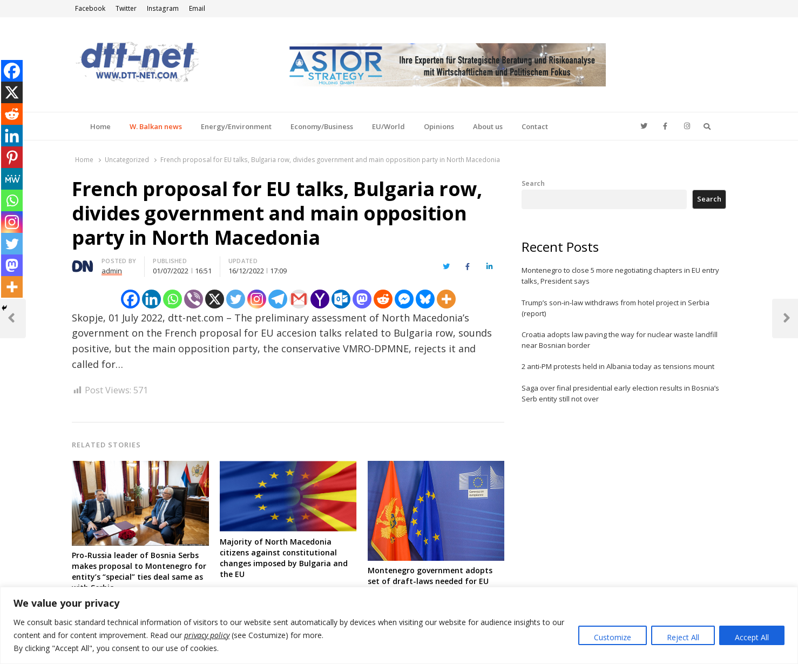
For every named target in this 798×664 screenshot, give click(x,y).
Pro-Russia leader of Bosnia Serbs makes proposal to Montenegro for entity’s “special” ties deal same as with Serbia (139, 571)
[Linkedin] (151, 299)
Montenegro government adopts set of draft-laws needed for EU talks (430, 581)
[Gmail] (298, 299)
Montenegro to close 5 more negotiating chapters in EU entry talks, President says (620, 275)
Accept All (752, 637)
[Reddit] (383, 299)
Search (533, 183)
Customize (612, 637)
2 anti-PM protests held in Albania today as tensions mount (618, 366)
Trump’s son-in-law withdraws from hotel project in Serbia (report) (615, 308)
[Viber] (193, 299)
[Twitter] (235, 299)
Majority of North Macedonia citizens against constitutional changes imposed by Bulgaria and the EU (284, 557)
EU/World (388, 126)
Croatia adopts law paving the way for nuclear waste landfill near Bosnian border (620, 340)
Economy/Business (321, 126)
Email (197, 8)
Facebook (90, 8)
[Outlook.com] (341, 299)
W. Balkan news (156, 126)
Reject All (683, 637)
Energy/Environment (236, 126)
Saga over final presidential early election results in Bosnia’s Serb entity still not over (620, 393)
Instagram (163, 8)
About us (488, 126)
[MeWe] (12, 179)
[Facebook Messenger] (404, 299)
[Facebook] (130, 299)
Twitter (126, 8)
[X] (214, 299)
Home (100, 126)
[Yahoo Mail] (319, 299)
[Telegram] (277, 299)
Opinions (439, 126)
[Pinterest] (12, 157)
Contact (535, 126)
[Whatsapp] (172, 299)
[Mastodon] (362, 299)
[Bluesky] (425, 299)
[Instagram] (256, 299)
